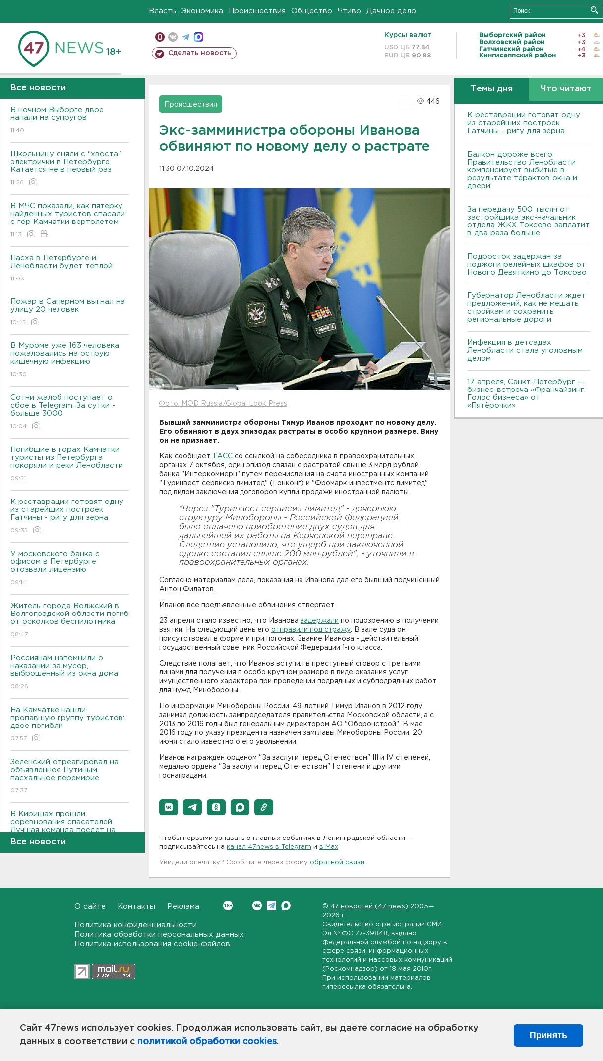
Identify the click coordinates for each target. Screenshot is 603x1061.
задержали (320, 621)
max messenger (198, 37)
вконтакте (173, 37)
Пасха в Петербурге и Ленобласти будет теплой (69, 269)
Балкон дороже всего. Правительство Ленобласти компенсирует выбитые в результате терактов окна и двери (522, 170)
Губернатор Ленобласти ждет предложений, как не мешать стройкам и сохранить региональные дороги (526, 307)
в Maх (328, 847)
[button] (168, 807)
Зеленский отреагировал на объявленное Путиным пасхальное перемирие (69, 777)
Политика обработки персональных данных (159, 934)
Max (286, 905)
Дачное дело (391, 11)
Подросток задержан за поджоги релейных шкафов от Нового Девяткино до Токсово (527, 264)
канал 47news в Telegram (269, 847)
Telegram (271, 905)
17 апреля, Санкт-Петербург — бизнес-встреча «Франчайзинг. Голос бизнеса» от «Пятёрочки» (526, 394)
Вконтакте (228, 905)
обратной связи (337, 862)
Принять (548, 1035)
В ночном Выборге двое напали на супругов (69, 121)
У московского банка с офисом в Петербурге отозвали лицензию (69, 569)
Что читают (566, 89)
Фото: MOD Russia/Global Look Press (223, 404)
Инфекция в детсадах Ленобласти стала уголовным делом (525, 350)
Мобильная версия (160, 37)
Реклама (183, 906)
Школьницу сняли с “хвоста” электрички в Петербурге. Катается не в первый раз (69, 169)
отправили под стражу (311, 630)
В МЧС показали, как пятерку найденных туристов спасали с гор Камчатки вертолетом (69, 221)
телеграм (185, 37)
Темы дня (492, 89)
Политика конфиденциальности (135, 925)
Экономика (202, 11)
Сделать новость (199, 53)
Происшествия (257, 11)
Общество (311, 11)
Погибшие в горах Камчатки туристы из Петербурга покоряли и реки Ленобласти (69, 465)
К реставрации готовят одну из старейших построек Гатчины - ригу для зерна (69, 517)
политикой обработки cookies (207, 1042)
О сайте (90, 906)
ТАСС (222, 456)
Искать (594, 10)
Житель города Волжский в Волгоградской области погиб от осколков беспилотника (69, 621)
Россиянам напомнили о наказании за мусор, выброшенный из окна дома (69, 673)
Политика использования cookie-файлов (152, 944)
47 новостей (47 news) (369, 906)
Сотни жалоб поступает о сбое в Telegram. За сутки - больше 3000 (69, 412)
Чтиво (349, 11)
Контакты (136, 906)
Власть (162, 11)
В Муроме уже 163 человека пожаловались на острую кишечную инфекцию (69, 360)
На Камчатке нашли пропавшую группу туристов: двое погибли (69, 725)
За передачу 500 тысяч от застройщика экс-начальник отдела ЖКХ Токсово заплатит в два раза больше (528, 221)
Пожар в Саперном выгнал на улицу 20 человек (69, 312)
